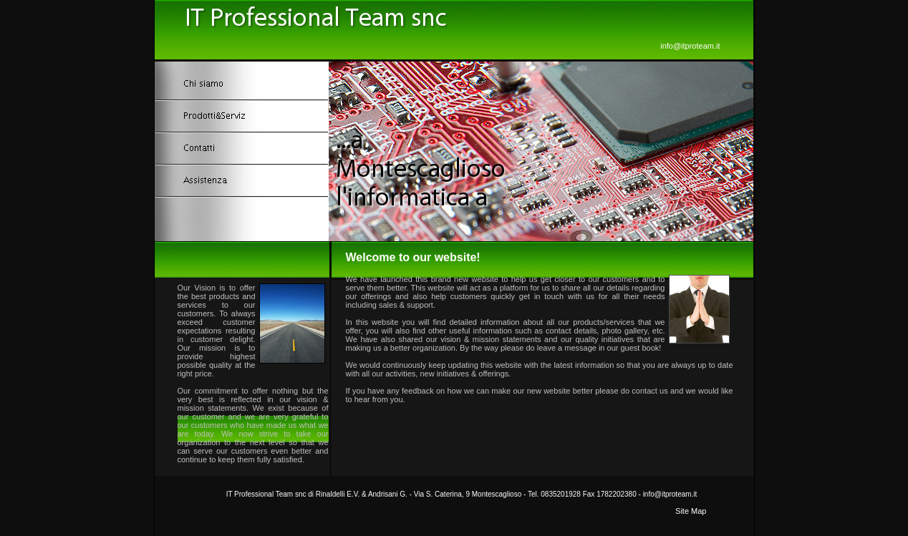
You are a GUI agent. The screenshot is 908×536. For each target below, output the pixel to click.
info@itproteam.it (690, 46)
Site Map (690, 511)
